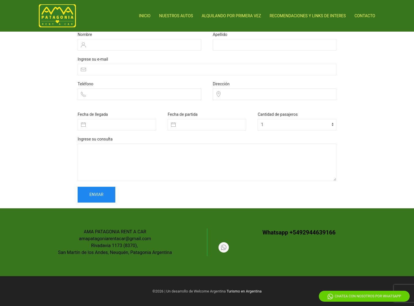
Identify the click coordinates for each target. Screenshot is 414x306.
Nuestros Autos (176, 16)
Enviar (96, 194)
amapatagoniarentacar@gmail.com (115, 238)
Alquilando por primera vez (231, 16)
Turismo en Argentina (244, 291)
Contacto (364, 16)
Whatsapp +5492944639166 (299, 232)
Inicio (144, 16)
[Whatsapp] (223, 247)
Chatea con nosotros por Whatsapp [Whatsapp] (364, 296)
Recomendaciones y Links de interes (308, 16)
